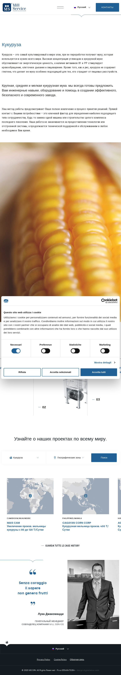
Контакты (107, 7)
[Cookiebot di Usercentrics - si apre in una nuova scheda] (103, 301)
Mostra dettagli (102, 362)
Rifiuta (22, 372)
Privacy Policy (43, 659)
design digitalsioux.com (88, 670)
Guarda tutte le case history (62, 545)
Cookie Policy (60, 659)
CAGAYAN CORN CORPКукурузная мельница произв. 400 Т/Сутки (85, 526)
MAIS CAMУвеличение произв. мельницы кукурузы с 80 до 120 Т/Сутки (26, 526)
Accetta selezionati (60, 372)
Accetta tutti (99, 372)
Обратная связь (77, 659)
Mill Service (17, 7)
